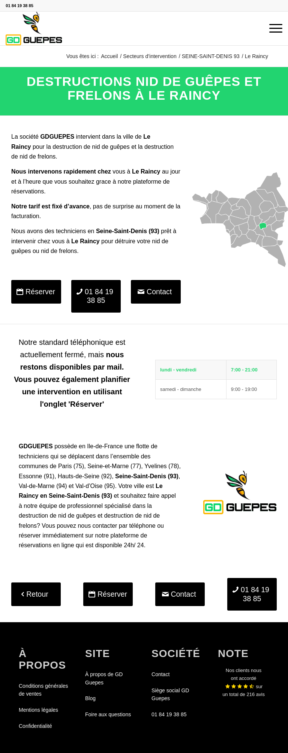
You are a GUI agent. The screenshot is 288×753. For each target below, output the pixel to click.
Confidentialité (35, 726)
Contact (161, 674)
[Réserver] (36, 292)
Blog (90, 698)
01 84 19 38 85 (19, 5)
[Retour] (36, 594)
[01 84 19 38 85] (96, 296)
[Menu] (272, 28)
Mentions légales (38, 710)
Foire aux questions (108, 714)
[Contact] (156, 292)
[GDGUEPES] (34, 28)
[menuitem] (272, 28)
